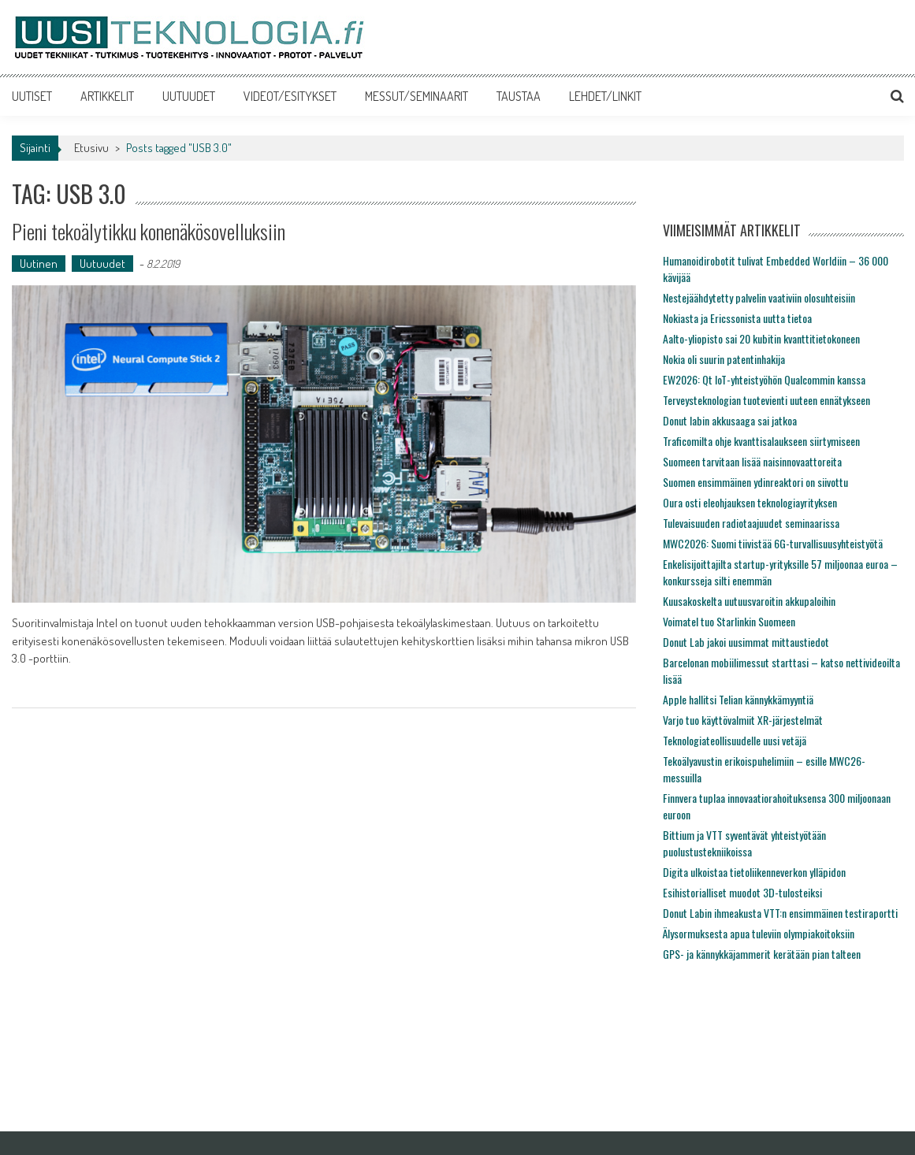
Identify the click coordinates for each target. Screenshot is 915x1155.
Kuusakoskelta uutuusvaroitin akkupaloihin (749, 600)
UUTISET (32, 96)
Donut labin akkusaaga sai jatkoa (730, 420)
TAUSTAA (519, 96)
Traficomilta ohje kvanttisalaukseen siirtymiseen (761, 441)
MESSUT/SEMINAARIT (416, 96)
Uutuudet (102, 263)
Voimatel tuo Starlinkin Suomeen (729, 621)
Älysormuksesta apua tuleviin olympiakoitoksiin (758, 933)
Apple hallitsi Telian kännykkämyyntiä (738, 699)
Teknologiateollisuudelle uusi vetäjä (734, 740)
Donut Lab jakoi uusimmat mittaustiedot (746, 641)
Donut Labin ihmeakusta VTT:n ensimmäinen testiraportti (780, 912)
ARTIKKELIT (107, 96)
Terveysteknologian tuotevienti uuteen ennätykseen (766, 400)
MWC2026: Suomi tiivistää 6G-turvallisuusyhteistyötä (773, 543)
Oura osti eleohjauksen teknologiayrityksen (750, 502)
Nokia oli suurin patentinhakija (724, 359)
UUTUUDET (188, 96)
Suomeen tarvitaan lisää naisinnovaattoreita (752, 461)
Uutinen (39, 263)
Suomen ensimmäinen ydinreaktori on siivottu (755, 482)
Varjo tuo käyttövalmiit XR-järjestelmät (743, 719)
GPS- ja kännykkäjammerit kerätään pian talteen (762, 953)
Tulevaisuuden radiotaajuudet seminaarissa (751, 522)
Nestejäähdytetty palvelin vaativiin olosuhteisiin (759, 297)
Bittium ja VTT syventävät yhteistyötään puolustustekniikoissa (744, 843)
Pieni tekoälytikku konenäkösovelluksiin (148, 231)
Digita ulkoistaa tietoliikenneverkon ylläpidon (754, 871)
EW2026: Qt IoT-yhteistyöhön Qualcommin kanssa (764, 379)
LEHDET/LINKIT (605, 96)
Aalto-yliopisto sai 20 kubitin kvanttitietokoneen (761, 338)
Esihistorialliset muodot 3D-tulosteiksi (742, 892)
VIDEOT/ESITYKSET (290, 96)
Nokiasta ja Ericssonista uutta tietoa (737, 318)
